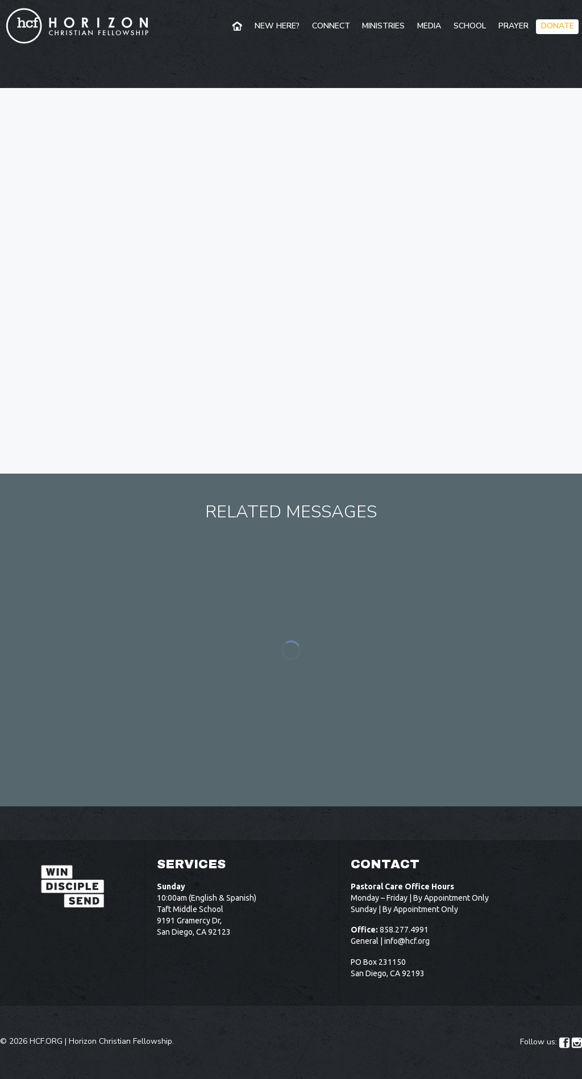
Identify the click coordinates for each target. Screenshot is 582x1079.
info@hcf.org (407, 941)
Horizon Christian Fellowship (120, 1041)
